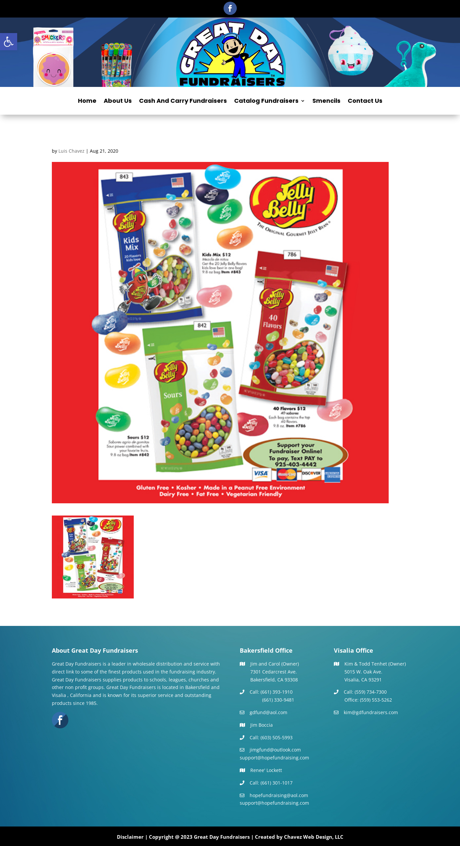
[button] (8, 41)
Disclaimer (130, 836)
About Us (118, 101)
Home (87, 101)
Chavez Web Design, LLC (313, 836)
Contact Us (365, 101)
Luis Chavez (71, 151)
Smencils (326, 101)
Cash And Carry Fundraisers (183, 101)
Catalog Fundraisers (266, 101)
